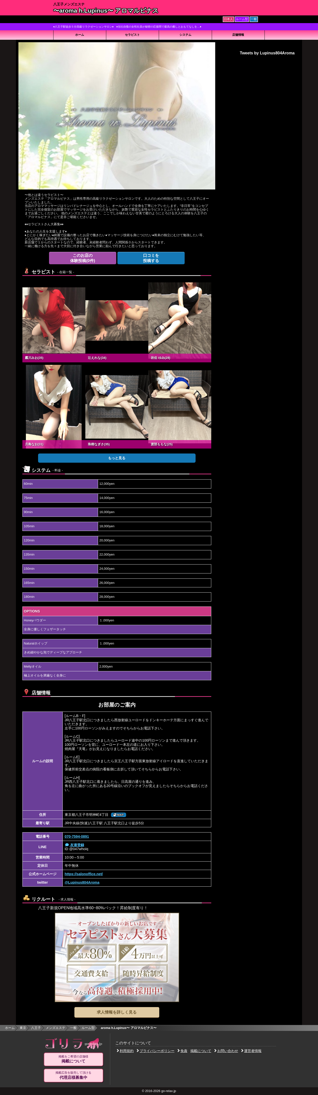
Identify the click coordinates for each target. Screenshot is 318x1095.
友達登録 (74, 845)
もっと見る (116, 458)
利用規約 (125, 1051)
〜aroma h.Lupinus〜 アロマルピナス (106, 10)
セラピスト (132, 35)
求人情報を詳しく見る (117, 1012)
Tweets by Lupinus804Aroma (267, 53)
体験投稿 (82, 258)
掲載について (200, 1051)
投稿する (151, 258)
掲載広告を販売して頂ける (73, 1075)
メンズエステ (55, 1028)
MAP (118, 814)
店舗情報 (238, 35)
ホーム (79, 35)
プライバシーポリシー (155, 1051)
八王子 (36, 1028)
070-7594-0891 (77, 836)
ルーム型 (88, 1028)
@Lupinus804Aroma (82, 882)
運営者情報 (251, 1051)
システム (185, 35)
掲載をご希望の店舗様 (73, 1059)
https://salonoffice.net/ (84, 874)
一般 (73, 1028)
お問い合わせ (226, 1051)
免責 (182, 1051)
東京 (23, 1028)
